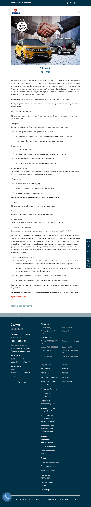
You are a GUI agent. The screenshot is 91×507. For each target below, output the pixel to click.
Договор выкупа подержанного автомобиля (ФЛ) (48, 419)
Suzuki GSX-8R (46, 356)
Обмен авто (67, 382)
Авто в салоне (47, 373)
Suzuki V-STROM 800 (70, 356)
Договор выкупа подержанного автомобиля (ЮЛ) (48, 429)
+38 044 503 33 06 (18, 341)
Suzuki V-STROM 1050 (49, 347)
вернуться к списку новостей (23, 306)
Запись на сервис (48, 466)
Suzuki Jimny (46, 328)
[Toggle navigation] (78, 11)
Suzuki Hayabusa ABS (70, 341)
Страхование (67, 377)
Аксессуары (45, 490)
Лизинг (65, 373)
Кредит (65, 368)
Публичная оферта (48, 446)
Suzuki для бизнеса (49, 389)
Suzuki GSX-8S (46, 350)
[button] (77, 3)
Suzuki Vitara (67, 328)
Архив (43, 458)
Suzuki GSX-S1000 (69, 347)
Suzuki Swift (67, 331)
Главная (13, 315)
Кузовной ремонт (48, 471)
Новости (20, 315)
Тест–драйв (45, 368)
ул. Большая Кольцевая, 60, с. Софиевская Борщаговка (23, 349)
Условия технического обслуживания (47, 439)
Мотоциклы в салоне (49, 377)
